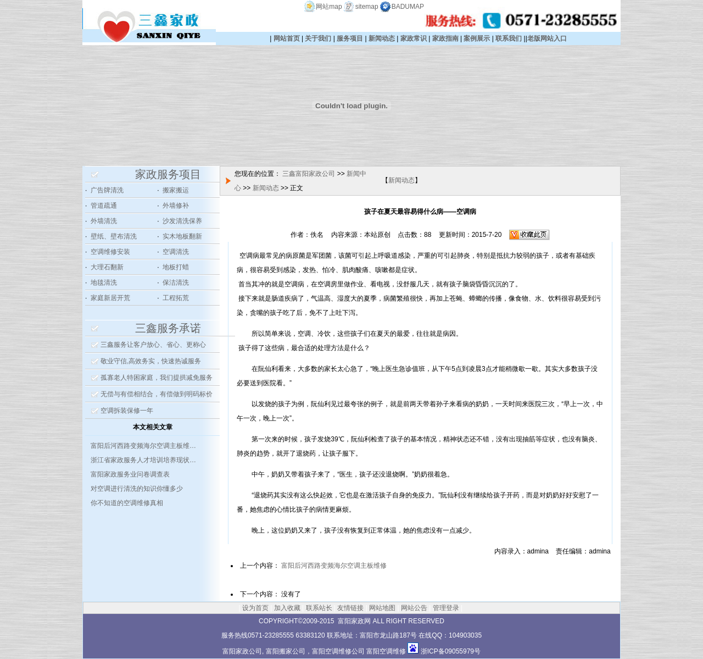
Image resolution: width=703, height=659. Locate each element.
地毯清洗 (104, 282)
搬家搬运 (176, 190)
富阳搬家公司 (285, 651)
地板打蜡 (176, 267)
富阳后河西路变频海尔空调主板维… (143, 446)
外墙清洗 (104, 221)
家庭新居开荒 (110, 298)
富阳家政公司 (242, 651)
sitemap (366, 6)
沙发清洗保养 (182, 221)
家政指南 (445, 38)
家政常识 (413, 38)
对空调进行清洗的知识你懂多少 (137, 488)
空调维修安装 (110, 252)
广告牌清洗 (107, 190)
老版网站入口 (547, 38)
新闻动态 (382, 38)
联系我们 (508, 38)
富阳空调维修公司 (338, 651)
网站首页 (287, 38)
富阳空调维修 (386, 651)
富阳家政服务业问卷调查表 (130, 474)
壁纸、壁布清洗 (114, 236)
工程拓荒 (176, 298)
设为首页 (255, 608)
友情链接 (350, 608)
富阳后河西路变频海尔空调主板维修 (334, 565)
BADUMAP (408, 6)
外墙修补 (176, 205)
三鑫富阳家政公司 (308, 174)
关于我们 (318, 38)
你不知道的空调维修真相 (127, 503)
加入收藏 (287, 608)
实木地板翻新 (182, 236)
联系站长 (319, 608)
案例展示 (477, 38)
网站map (329, 6)
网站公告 (414, 608)
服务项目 (350, 38)
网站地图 (382, 608)
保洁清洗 (176, 282)
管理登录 (446, 608)
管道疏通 (104, 205)
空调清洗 (176, 252)
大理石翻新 (107, 267)
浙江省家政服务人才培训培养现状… (143, 460)
